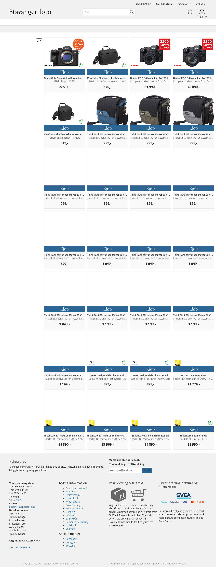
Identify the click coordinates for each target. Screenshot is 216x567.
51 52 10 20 (15, 500)
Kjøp (64, 71)
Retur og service (75, 508)
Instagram (71, 542)
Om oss (200, 3)
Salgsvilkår (71, 518)
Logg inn (202, 16)
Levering (70, 515)
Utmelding (137, 464)
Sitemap (70, 528)
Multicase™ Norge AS (176, 563)
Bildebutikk (143, 3)
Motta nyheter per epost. (124, 460)
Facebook (71, 538)
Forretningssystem (121, 563)
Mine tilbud (72, 498)
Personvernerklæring (77, 522)
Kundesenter (164, 3)
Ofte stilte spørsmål (76, 488)
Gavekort (184, 3)
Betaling (70, 511)
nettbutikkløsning (144, 563)
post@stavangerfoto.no (22, 506)
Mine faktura (73, 501)
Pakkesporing (73, 505)
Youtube (70, 545)
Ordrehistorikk (73, 495)
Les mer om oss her (20, 547)
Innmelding (118, 464)
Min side (70, 491)
